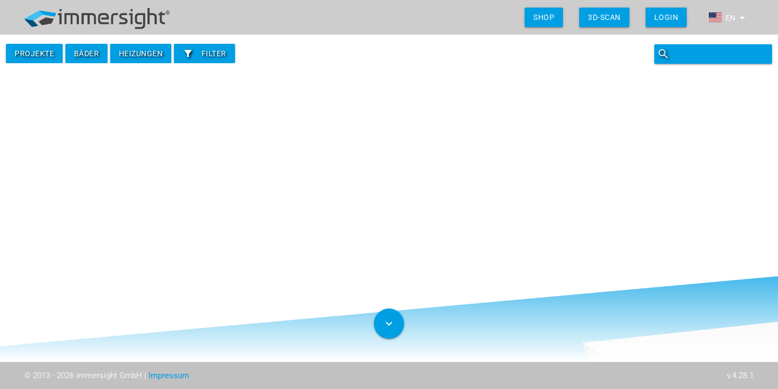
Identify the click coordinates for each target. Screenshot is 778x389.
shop (543, 17)
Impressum (169, 375)
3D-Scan (604, 17)
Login (666, 17)
